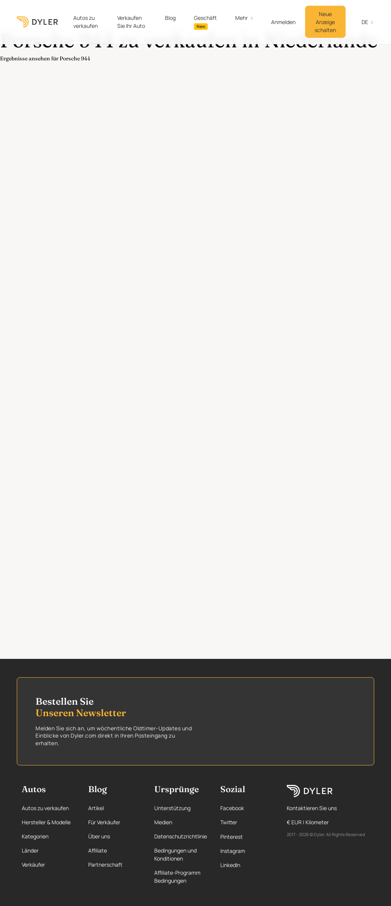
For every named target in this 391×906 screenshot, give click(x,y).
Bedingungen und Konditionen (175, 854)
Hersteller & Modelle (46, 822)
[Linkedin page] (246, 865)
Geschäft (205, 22)
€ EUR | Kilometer (308, 822)
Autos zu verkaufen (85, 21)
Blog (170, 17)
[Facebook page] (246, 808)
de (360, 22)
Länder (30, 850)
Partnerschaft (105, 864)
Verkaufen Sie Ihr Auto (131, 21)
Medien (163, 822)
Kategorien (35, 836)
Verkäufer (33, 864)
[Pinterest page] (246, 837)
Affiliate (97, 850)
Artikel (96, 808)
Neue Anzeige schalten (325, 22)
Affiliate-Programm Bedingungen (177, 876)
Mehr (241, 17)
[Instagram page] (246, 851)
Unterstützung (172, 808)
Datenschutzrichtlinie (180, 836)
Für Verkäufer (104, 822)
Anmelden (283, 22)
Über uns (99, 836)
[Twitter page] (246, 822)
